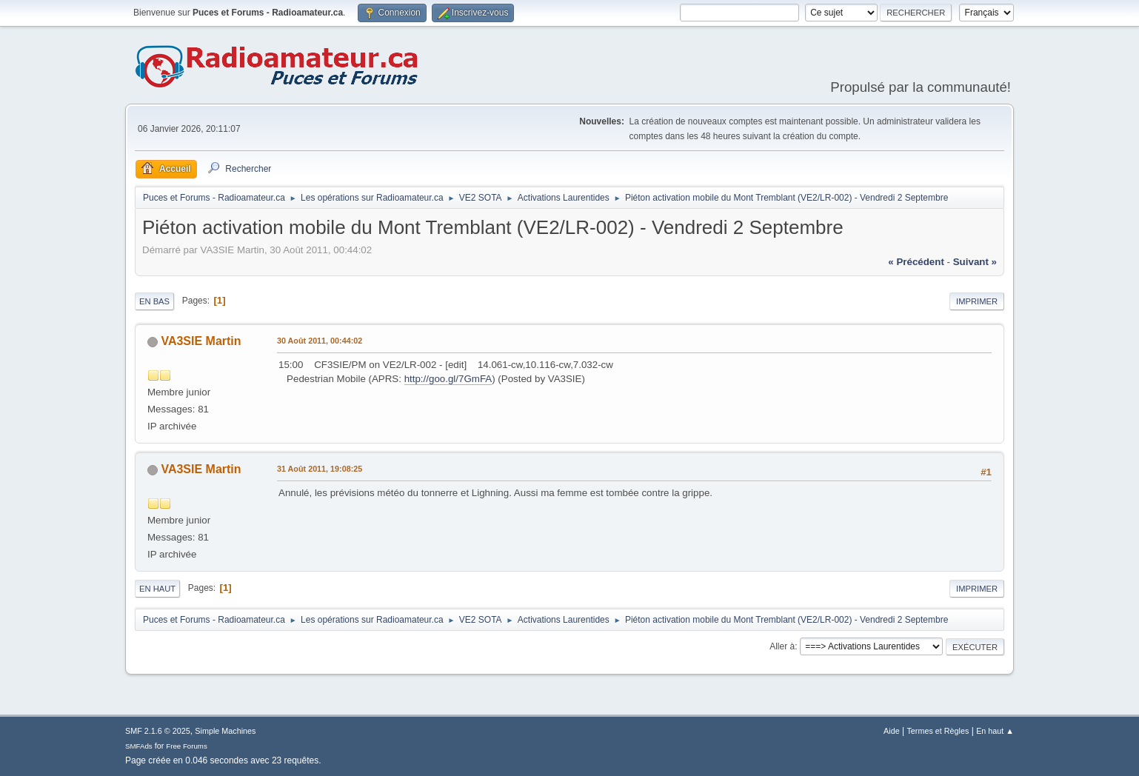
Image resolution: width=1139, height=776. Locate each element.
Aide (892, 730)
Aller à (782, 646)
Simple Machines (225, 730)
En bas (154, 301)
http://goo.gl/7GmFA (448, 378)
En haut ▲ (995, 730)
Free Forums (186, 746)
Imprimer (977, 301)
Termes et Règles (937, 730)
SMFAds (139, 746)
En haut (157, 588)
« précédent (916, 261)
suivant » (975, 261)
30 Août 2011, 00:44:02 (319, 340)
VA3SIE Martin (201, 341)
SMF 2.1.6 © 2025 (157, 730)
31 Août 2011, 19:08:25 (319, 468)
